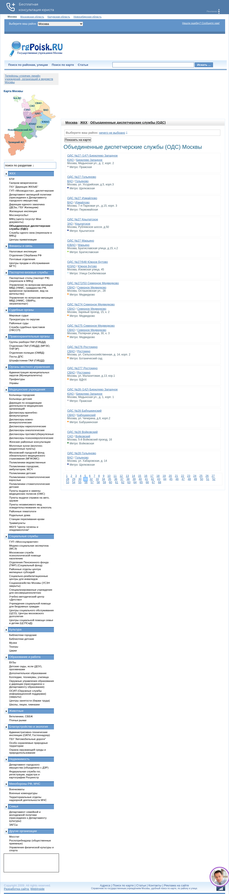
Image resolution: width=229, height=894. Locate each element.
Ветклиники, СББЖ (21, 716)
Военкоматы (16, 789)
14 (133, 476)
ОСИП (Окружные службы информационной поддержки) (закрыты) (27, 693)
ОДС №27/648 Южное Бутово (87, 262)
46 (177, 479)
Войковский (82, 436)
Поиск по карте (63, 65)
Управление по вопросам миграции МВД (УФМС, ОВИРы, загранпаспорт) (31, 300)
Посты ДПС (16, 356)
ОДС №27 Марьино (80, 240)
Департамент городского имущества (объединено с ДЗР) (28, 766)
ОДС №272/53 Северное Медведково (93, 283)
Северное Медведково (91, 287)
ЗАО (70, 223)
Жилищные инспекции (23, 211)
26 (206, 476)
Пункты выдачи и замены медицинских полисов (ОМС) (27, 492)
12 (121, 476)
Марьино (83, 245)
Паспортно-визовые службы (28, 272)
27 (213, 476)
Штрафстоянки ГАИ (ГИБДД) (27, 360)
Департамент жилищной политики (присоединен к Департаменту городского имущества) (30, 197)
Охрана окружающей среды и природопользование (27, 751)
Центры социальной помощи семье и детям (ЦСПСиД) (31, 621)
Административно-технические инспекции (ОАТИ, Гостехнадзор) (29, 734)
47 (183, 479)
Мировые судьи (18, 315)
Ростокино (84, 351)
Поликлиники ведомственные (27, 462)
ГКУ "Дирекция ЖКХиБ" (23, 186)
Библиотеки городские (23, 634)
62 (122, 482)
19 (163, 476)
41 (146, 479)
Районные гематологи (22, 511)
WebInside (37, 889)
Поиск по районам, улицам (28, 65)
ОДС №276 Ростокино (82, 347)
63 (128, 482)
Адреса (105, 885)
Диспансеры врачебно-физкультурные (23, 414)
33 (97, 479)
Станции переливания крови (26, 519)
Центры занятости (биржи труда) (29, 700)
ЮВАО (71, 245)
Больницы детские (20, 398)
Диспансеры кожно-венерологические (21, 421)
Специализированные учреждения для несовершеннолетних (30, 591)
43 (158, 479)
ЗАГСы (13, 824)
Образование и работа (24, 657)
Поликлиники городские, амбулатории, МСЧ (24, 468)
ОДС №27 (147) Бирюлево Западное (92, 155)
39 (134, 479)
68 (159, 482)
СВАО (71, 287)
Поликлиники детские (22, 473)
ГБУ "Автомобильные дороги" (27, 738)
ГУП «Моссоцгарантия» (23, 541)
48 (189, 479)
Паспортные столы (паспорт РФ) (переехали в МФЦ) (29, 279)
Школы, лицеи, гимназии (24, 704)
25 (200, 476)
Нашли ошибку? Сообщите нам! (201, 23)
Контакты (155, 885)
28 (67, 479)
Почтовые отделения (22, 259)
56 (85, 482)
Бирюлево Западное (89, 160)
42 (152, 479)
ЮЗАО (71, 266)
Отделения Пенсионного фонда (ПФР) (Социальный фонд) (28, 564)
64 (134, 482)
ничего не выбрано (112, 132)
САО (70, 436)
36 (115, 479)
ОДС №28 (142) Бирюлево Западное (92, 389)
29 (73, 479)
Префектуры (17, 379)
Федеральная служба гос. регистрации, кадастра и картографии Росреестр (25, 774)
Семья (13, 806)
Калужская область (59, 16)
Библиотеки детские (21, 638)
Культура (15, 629)
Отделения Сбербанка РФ (25, 255)
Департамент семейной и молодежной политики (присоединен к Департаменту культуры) (28, 816)
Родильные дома (19, 515)
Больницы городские (22, 394)
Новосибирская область (88, 16)
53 (67, 482)
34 (103, 479)
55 (79, 482)
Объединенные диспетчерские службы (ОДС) (128, 122)
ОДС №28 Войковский (82, 432)
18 (158, 476)
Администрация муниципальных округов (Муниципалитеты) (29, 374)
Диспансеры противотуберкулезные (31, 433)
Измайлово (82, 202)
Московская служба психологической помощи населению (25, 555)
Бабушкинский (86, 415)
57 (92, 482)
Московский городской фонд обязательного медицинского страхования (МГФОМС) (27, 455)
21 (176, 476)
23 (188, 476)
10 (108, 476)
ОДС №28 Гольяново (81, 453)
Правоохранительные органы (29, 336)
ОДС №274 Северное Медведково (91, 304)
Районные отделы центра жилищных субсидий (25, 571)
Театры (13, 646)
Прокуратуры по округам (24, 319)
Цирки (13, 650)
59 (104, 482)
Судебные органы (21, 310)
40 (140, 479)
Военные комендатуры (23, 793)
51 (207, 479)
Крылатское (82, 223)
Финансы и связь (20, 246)
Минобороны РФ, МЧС (24, 783)
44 (164, 479)
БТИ (11, 178)
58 (98, 482)
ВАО (70, 181)
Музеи (13, 642)
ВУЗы (12, 662)
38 (127, 479)
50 (201, 479)
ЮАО (70, 160)
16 (145, 476)
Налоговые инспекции (23, 251)
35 (109, 479)
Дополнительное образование (28, 673)
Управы (14, 383)
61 (116, 482)
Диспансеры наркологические (27, 426)
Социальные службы (23, 536)
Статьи (83, 65)
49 (195, 479)
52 (213, 479)
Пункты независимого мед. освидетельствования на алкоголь (30, 506)
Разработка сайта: (16, 889)
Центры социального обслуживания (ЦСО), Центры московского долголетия (31, 613)
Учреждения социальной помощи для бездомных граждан (30, 605)
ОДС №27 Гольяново (81, 177)
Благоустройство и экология (28, 726)
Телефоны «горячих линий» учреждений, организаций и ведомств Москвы (29, 79)
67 (153, 482)
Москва (71, 122)
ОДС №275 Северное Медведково (91, 325)
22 (182, 476)
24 (194, 476)
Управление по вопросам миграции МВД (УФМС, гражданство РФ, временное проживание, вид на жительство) (31, 289)
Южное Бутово (87, 266)
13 (127, 476)
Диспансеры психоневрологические (31, 437)
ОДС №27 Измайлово (82, 198)
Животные (16, 711)
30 (79, 479)
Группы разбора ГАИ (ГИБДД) (27, 341)
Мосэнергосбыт (19, 214)
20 (170, 476)
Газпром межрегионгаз (23, 182)
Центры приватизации (23, 239)
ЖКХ (84, 122)
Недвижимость (19, 759)
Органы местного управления (29, 366)
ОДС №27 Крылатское (82, 219)
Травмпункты (17, 522)
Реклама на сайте (176, 885)
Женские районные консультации (30, 441)
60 (110, 482)
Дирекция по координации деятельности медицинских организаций (26, 405)
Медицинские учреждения (27, 389)
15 (139, 476)
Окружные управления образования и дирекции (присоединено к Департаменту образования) (31, 683)
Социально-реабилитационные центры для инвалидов (28, 577)
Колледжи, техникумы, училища (29, 676)
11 (115, 476)
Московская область (32, 16)
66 (147, 482)
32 (91, 479)
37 (121, 479)
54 (73, 482)
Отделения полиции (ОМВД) (26, 352)
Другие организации (23, 831)
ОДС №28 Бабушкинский (84, 410)
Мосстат (14, 836)
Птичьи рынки (17, 720)
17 (151, 476)
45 (170, 479)
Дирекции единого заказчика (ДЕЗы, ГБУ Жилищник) (27, 206)
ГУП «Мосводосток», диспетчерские (31, 190)
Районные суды (19, 323)
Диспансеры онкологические (27, 430)
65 (141, 482)
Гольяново (82, 181)
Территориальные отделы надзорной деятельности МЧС (28, 798)
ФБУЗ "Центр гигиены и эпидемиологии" (23, 528)
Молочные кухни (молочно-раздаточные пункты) (26, 447)
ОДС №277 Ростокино (82, 368)
